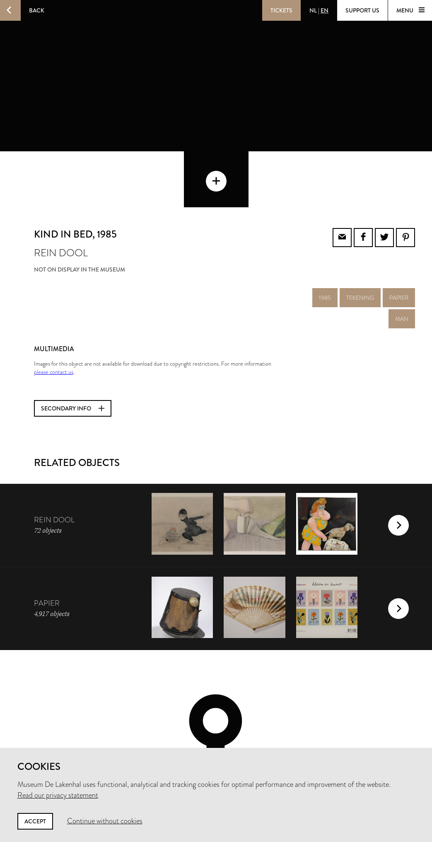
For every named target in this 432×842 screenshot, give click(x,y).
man (401, 263)
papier (398, 242)
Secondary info (72, 352)
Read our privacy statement (57, 795)
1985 (325, 242)
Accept (35, 821)
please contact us (53, 316)
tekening (360, 242)
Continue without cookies (104, 820)
